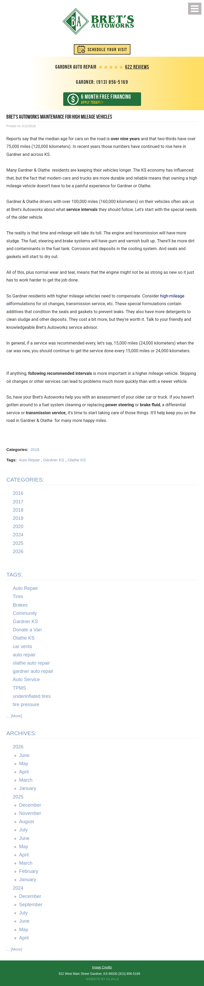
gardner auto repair (33, 671)
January (27, 788)
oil (8, 303)
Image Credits (102, 967)
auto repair (24, 654)
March (25, 780)
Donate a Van (27, 630)
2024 (18, 535)
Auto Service (26, 679)
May (23, 763)
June (24, 755)
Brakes (20, 605)
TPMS (19, 688)
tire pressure (26, 704)
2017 (18, 501)
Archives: (21, 733)
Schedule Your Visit (107, 49)
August (26, 821)
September (30, 904)
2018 (35, 449)
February (28, 871)
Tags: (14, 574)
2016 (18, 493)
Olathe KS (76, 460)
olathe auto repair (31, 663)
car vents (22, 646)
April (24, 771)
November (30, 813)
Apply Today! (106, 99)
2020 (18, 526)
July (23, 830)
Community (25, 613)
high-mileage (172, 296)
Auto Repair (29, 460)
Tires (18, 596)
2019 (18, 518)
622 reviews (137, 67)
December (30, 805)
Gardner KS (53, 460)
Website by (102, 979)
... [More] (14, 716)
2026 (18, 551)
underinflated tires (32, 696)
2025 (18, 543)
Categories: (25, 480)
